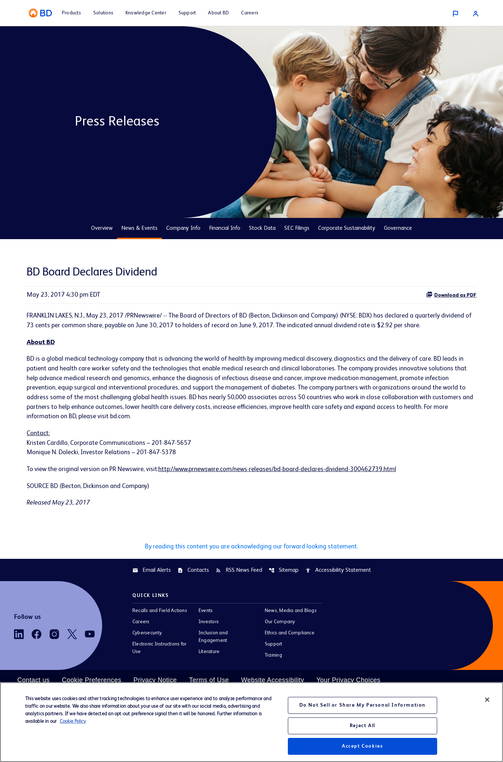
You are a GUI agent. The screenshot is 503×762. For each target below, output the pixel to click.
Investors (209, 623)
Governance (398, 228)
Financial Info (224, 228)
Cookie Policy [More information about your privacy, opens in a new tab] (73, 721)
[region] (251, 722)
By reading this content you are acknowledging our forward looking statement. (251, 548)
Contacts (193, 572)
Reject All (362, 725)
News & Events (139, 228)
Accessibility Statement (338, 572)
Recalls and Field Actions (159, 612)
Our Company (280, 623)
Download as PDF (451, 294)
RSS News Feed (239, 572)
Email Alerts (151, 572)
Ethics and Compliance (289, 635)
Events (206, 612)
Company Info (183, 228)
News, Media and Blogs (291, 612)
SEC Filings (296, 228)
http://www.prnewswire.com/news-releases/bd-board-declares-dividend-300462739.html (281, 470)
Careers (141, 623)
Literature (209, 653)
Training (273, 657)
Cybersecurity (147, 635)
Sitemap (284, 572)
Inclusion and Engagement (213, 639)
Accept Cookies (362, 746)
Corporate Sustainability (346, 228)
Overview (102, 228)
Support (273, 646)
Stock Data (262, 228)
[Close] (487, 700)
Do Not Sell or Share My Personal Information (362, 705)
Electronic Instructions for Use (159, 650)
